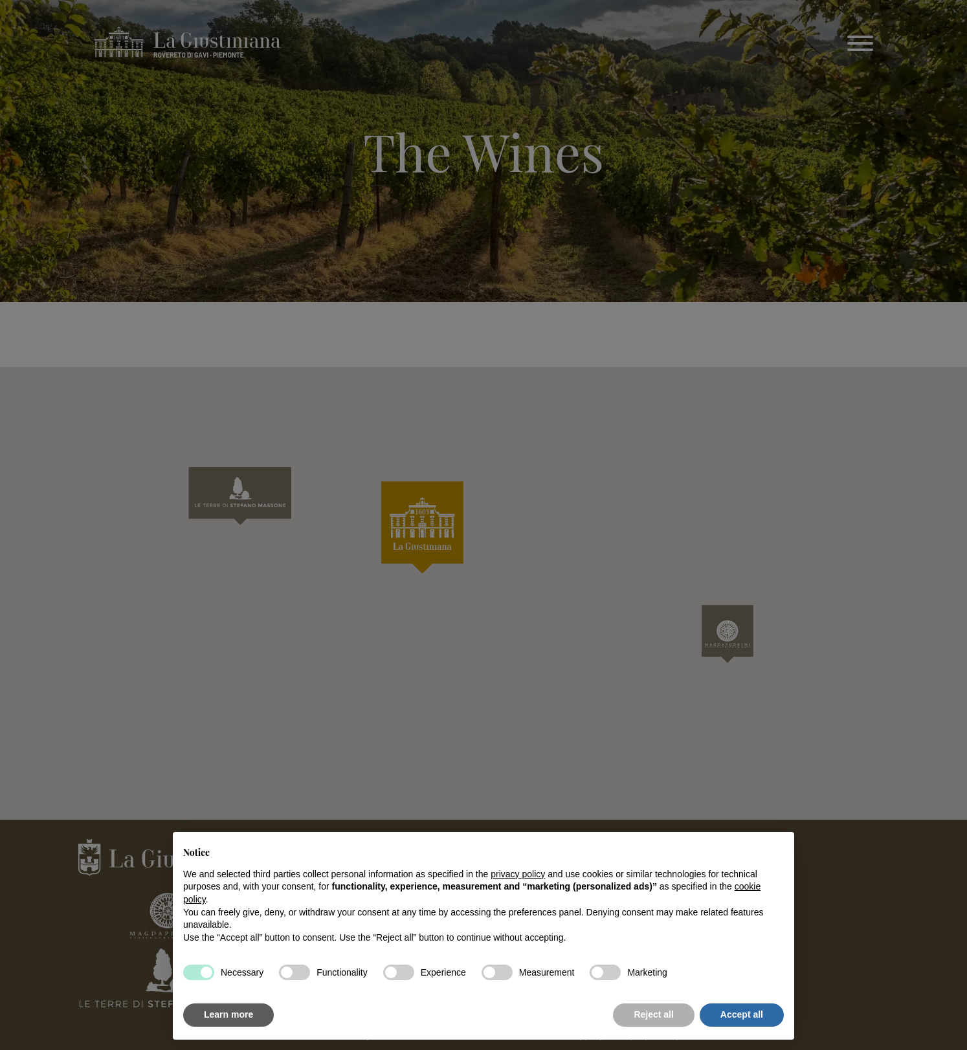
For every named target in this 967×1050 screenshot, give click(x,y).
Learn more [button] (228, 1014)
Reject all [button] (653, 1014)
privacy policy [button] (518, 874)
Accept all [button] (741, 1014)
